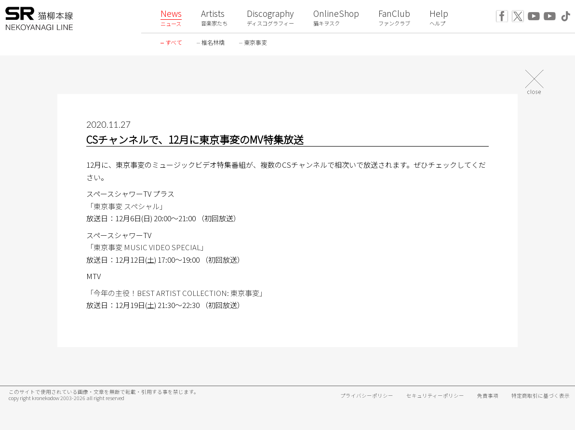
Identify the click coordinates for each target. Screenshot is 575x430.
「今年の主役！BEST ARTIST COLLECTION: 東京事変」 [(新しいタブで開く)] (176, 293)
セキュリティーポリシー (435, 395)
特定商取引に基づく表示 (540, 395)
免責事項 (487, 395)
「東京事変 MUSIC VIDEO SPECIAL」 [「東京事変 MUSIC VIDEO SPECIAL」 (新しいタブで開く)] (147, 247)
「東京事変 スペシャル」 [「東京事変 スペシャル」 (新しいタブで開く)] (126, 206)
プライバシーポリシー (366, 395)
